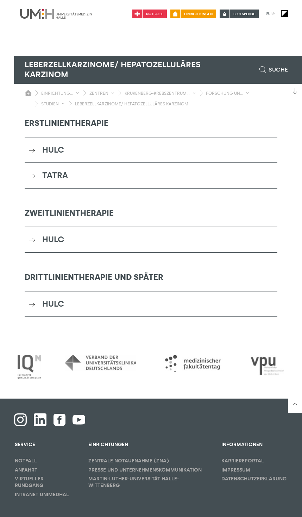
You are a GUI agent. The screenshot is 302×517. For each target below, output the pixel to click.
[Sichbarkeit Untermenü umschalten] (77, 93)
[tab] (151, 150)
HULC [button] (53, 150)
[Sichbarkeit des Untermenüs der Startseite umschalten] (28, 93)
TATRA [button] (55, 175)
